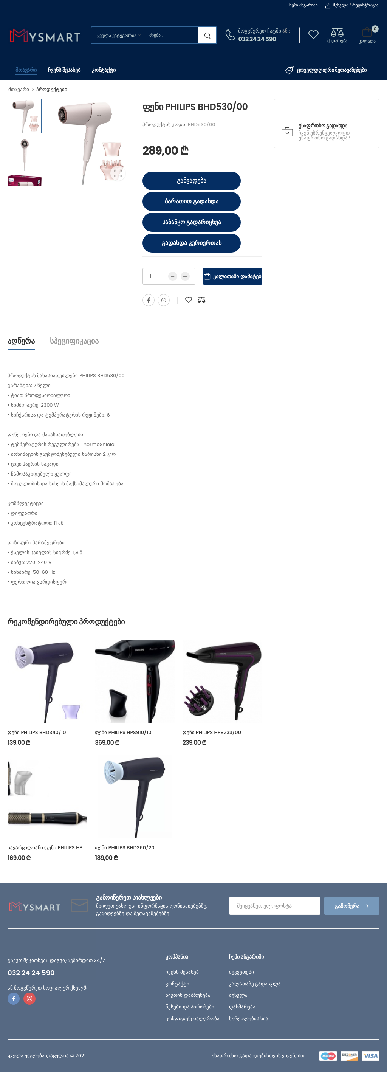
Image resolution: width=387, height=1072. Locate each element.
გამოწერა (347, 906)
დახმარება (242, 1006)
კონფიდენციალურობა (193, 1018)
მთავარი (26, 70)
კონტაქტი (104, 70)
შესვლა (336, 5)
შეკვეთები (241, 972)
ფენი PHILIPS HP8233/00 (212, 732)
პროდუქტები (51, 89)
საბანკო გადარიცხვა (191, 222)
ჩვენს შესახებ (64, 70)
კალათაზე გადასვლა (255, 983)
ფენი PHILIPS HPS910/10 (123, 732)
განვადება (191, 180)
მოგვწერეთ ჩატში (259, 30)
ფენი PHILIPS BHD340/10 (37, 732)
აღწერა (21, 341)
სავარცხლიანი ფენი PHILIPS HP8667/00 (56, 847)
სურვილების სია (248, 1018)
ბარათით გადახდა (191, 201)
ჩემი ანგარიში (303, 5)
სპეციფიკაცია (74, 341)
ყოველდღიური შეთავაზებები (326, 70)
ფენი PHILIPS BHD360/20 (124, 847)
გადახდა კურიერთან (191, 243)
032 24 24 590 (257, 39)
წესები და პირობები (190, 1006)
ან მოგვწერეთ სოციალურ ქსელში (48, 987)
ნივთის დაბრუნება (188, 995)
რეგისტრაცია (365, 5)
